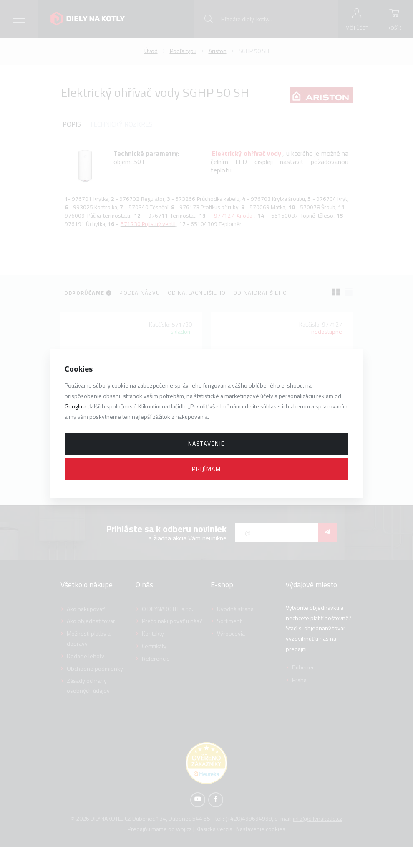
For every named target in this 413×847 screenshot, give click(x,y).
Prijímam (206, 468)
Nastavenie (206, 443)
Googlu (73, 406)
